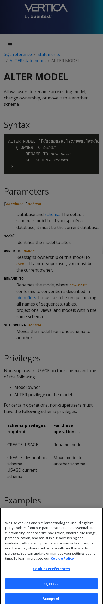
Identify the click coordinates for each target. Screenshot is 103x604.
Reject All (51, 587)
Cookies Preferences (51, 573)
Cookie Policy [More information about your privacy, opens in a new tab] (62, 562)
